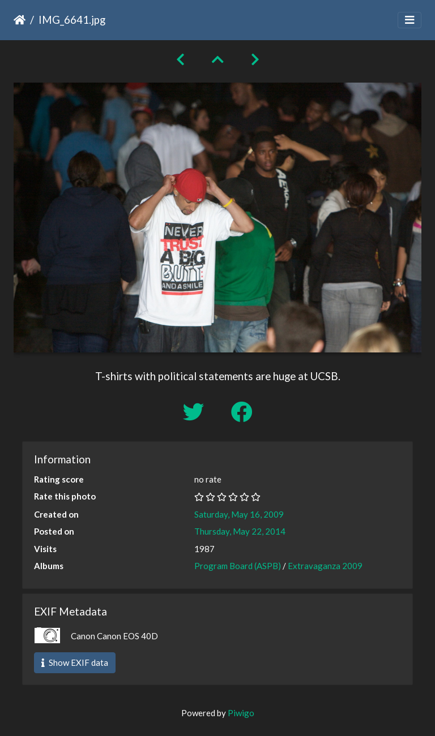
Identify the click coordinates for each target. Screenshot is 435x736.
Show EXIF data (74, 662)
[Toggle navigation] (409, 20)
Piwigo (241, 713)
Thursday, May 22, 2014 (239, 531)
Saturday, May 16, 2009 (239, 514)
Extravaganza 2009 (325, 566)
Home (19, 20)
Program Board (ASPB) (237, 566)
